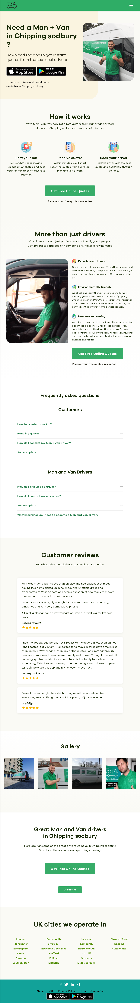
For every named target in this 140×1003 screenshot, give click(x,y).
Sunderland (119, 948)
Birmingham (20, 948)
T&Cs (82, 991)
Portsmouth (53, 939)
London (20, 939)
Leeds (20, 953)
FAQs (51, 991)
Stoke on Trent (119, 939)
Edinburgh (86, 943)
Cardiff (86, 953)
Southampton (21, 962)
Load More (70, 889)
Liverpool (53, 943)
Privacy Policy (66, 991)
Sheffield (53, 953)
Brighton (53, 962)
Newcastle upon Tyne (53, 948)
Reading (119, 943)
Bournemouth (86, 948)
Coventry (86, 958)
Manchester (21, 943)
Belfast (53, 958)
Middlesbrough (86, 962)
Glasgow (21, 958)
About (40, 991)
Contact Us (96, 991)
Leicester (86, 939)
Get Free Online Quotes (70, 191)
